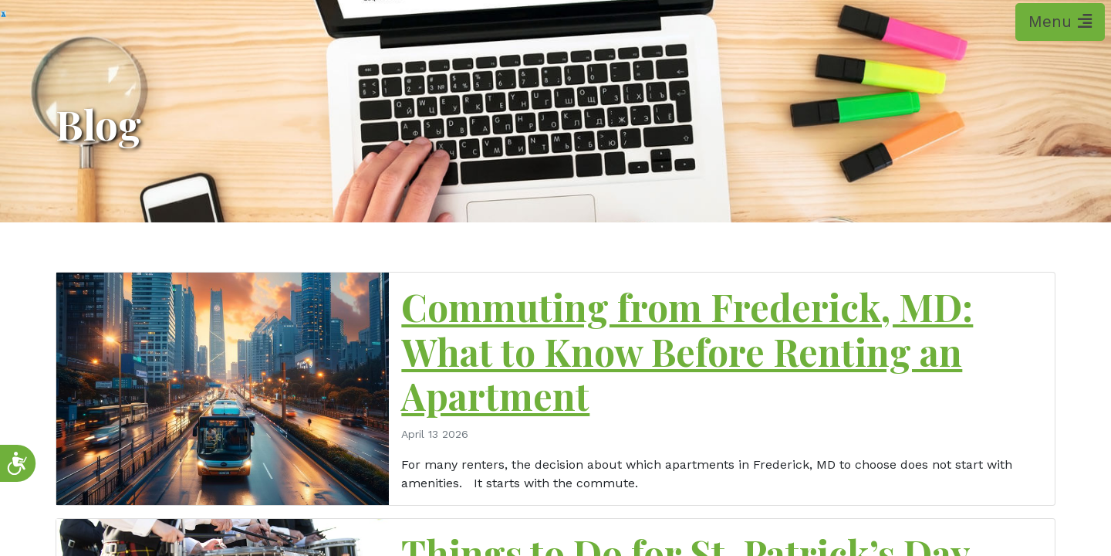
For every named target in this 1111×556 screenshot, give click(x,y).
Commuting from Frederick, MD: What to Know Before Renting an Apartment (687, 351)
